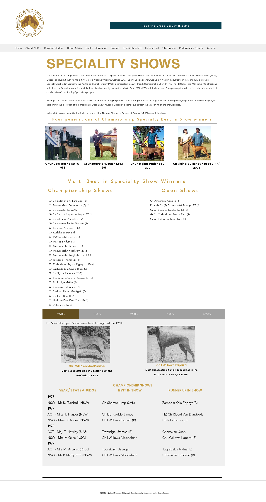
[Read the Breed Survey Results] (165, 25)
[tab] (60, 314)
